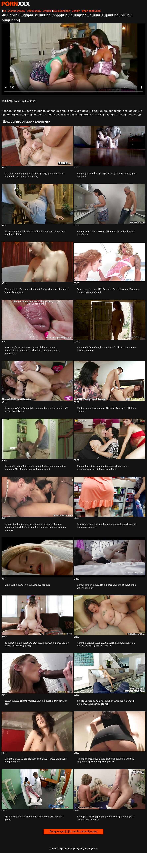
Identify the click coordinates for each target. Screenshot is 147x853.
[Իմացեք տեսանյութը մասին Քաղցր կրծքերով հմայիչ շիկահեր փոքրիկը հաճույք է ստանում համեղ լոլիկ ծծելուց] (110, 673)
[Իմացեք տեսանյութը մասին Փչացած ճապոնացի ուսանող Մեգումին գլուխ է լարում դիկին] (37, 789)
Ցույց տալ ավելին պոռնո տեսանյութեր (74, 831)
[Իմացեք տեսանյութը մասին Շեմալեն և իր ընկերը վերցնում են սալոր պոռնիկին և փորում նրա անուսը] (110, 789)
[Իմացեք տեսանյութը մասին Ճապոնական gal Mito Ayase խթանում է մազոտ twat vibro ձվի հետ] (37, 673)
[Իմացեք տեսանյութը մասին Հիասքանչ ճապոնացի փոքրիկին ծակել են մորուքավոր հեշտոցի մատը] (110, 320)
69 (4, 11)
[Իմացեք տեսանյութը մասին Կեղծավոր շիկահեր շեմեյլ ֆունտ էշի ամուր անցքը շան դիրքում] (110, 146)
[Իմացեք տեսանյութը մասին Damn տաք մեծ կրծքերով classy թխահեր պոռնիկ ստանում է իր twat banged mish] (37, 381)
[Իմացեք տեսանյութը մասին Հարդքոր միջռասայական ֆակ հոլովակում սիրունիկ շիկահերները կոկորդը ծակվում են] (110, 731)
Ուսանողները (61, 11)
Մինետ (47, 11)
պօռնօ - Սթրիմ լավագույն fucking (15, 3)
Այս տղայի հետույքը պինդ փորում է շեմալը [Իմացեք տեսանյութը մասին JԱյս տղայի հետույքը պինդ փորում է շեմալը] (28, 585)
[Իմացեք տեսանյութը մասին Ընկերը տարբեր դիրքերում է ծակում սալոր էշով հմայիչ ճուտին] (110, 381)
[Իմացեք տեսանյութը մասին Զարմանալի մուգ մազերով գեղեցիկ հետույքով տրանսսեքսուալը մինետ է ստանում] (110, 439)
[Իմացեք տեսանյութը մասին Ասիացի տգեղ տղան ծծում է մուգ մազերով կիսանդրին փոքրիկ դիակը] (110, 557)
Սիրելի (76, 11)
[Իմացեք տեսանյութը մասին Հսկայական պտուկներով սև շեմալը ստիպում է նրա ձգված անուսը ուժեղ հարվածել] (37, 615)
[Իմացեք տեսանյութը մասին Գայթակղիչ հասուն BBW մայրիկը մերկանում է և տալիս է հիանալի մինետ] (37, 204)
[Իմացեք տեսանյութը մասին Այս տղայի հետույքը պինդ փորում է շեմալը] (37, 557)
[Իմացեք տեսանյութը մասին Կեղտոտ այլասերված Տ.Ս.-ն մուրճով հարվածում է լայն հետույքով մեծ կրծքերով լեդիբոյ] (110, 615)
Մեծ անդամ (34, 11)
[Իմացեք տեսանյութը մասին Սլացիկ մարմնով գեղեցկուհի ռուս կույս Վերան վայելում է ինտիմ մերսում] (37, 731)
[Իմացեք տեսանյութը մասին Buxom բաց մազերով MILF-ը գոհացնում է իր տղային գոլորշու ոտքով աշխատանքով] (110, 262)
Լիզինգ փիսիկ (16, 11)
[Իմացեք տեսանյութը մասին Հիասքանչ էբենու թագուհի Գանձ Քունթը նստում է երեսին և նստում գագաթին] (37, 262)
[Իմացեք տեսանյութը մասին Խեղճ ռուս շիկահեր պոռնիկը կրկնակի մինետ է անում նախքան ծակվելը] (110, 497)
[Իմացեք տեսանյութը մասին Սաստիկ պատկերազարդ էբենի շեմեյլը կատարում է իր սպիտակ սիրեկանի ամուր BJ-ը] (37, 146)
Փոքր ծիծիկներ (91, 11)
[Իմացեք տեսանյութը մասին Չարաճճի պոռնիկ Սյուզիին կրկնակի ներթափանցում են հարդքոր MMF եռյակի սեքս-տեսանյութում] (37, 439)
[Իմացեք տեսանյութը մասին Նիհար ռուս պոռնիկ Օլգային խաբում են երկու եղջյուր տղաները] (110, 204)
